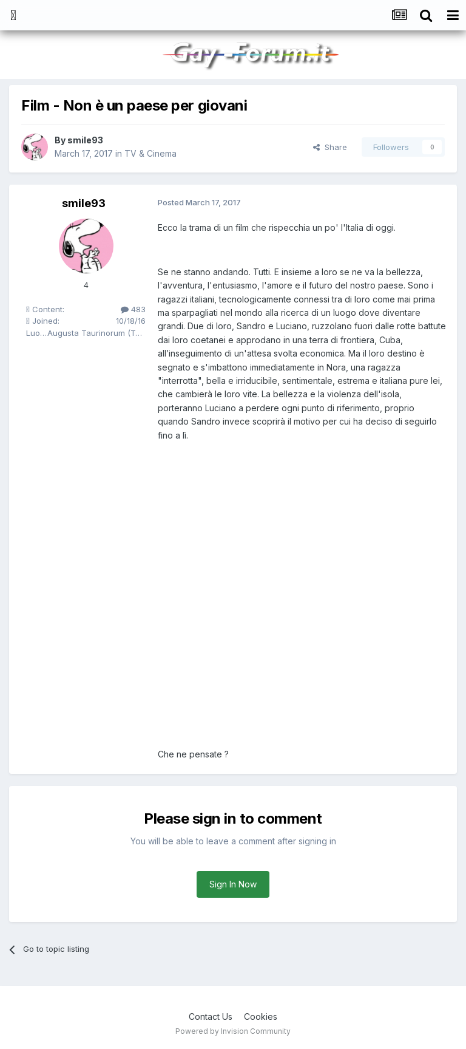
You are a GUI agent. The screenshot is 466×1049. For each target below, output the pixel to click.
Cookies (260, 1016)
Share (330, 147)
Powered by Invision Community (233, 1031)
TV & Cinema (150, 153)
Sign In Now (233, 884)
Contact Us (210, 1016)
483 (133, 309)
